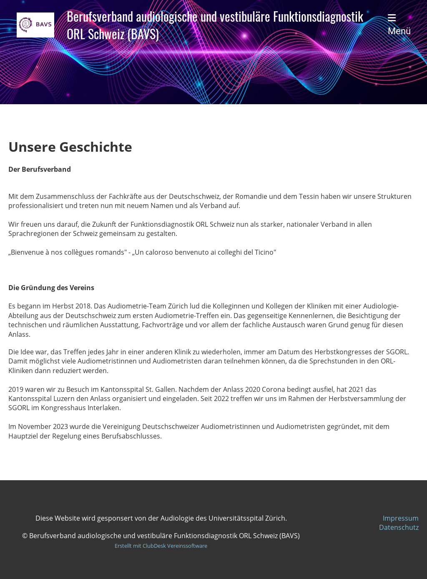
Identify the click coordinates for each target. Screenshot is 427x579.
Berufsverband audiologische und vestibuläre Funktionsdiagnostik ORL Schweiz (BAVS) (215, 25)
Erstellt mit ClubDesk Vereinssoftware (161, 545)
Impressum (401, 518)
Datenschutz (399, 527)
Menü (399, 24)
